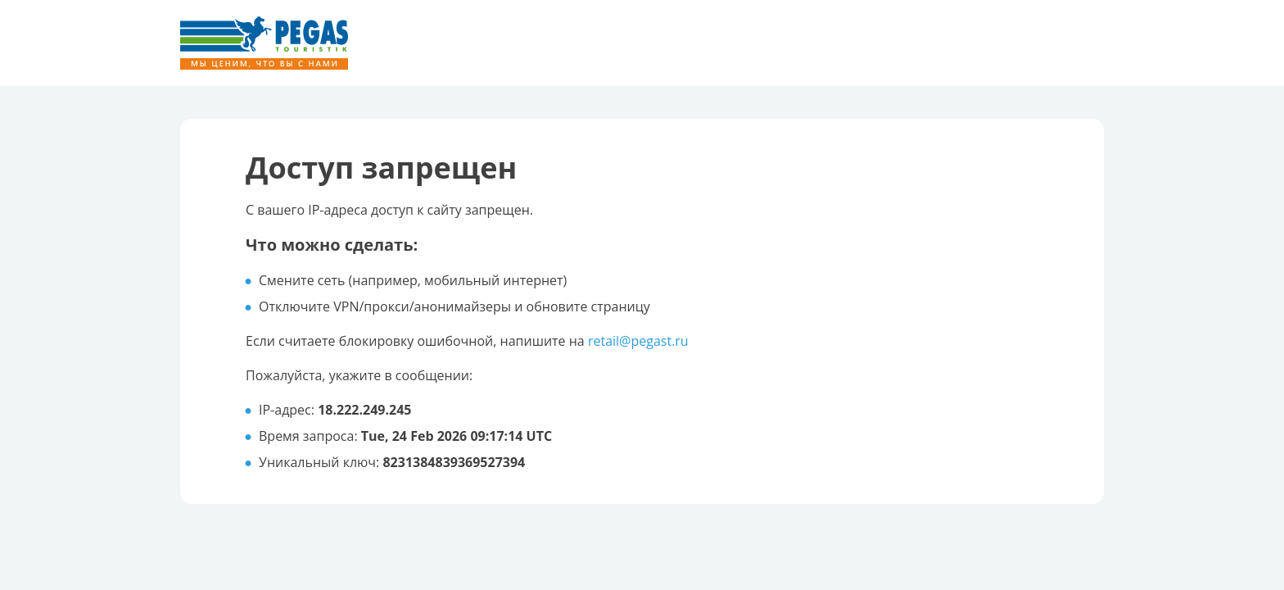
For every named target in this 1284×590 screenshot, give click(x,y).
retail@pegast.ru (638, 341)
